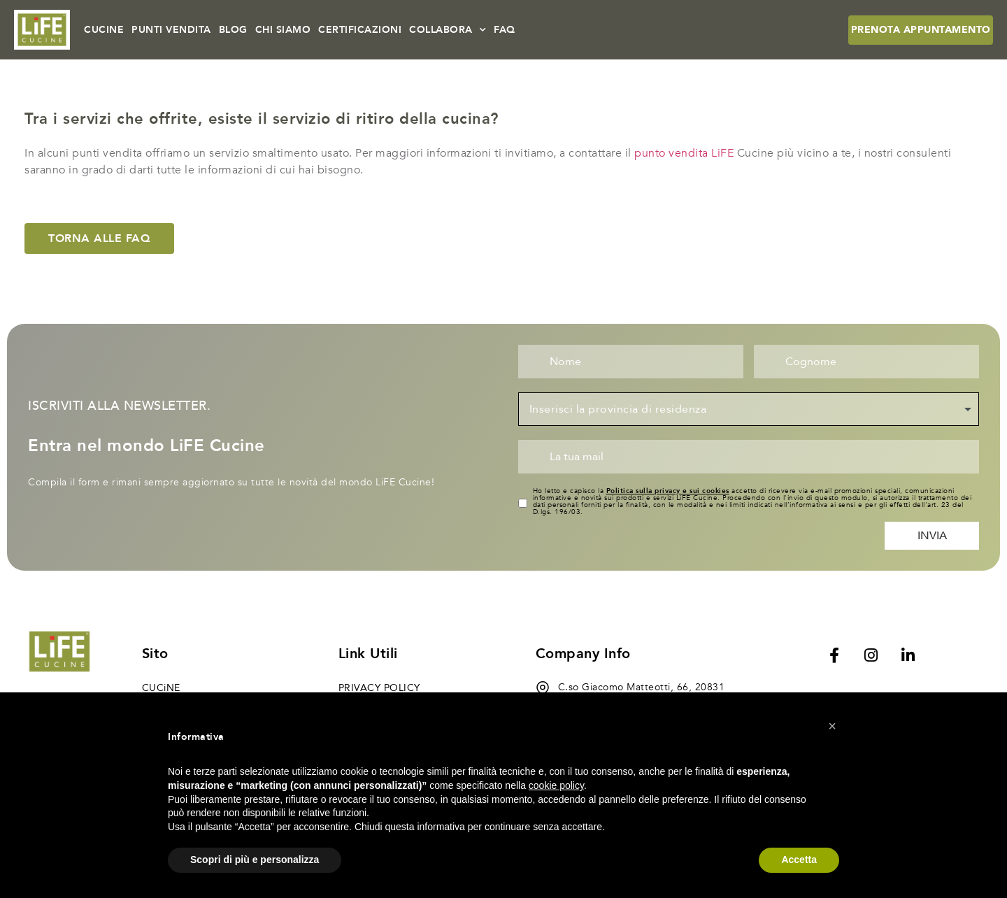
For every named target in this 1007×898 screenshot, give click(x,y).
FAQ (504, 29)
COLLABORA (447, 30)
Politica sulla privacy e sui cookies (667, 491)
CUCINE (104, 29)
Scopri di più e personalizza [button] (254, 859)
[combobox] (748, 409)
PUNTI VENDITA (171, 29)
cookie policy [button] (556, 785)
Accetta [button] (799, 859)
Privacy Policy (379, 687)
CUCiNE (161, 687)
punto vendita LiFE (684, 153)
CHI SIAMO (283, 29)
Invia (932, 535)
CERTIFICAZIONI (359, 29)
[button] (832, 726)
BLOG (233, 29)
